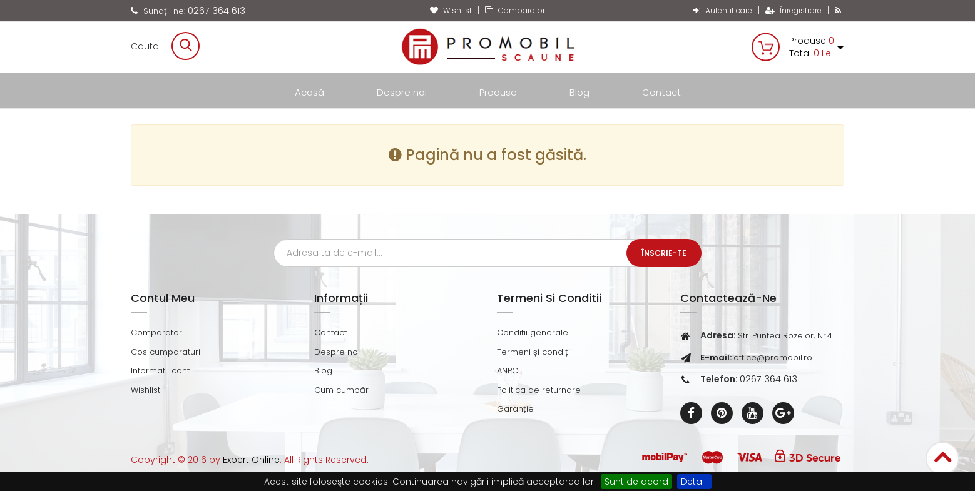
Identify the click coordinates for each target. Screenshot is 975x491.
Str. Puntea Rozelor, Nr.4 (785, 336)
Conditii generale (532, 332)
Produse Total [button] (816, 46)
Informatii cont (160, 371)
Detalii (694, 481)
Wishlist (451, 10)
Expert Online (251, 459)
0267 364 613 (216, 10)
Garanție (515, 409)
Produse (498, 92)
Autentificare (722, 10)
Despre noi (402, 92)
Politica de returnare (539, 390)
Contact (661, 92)
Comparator (515, 10)
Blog (579, 92)
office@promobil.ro (772, 357)
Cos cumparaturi (165, 352)
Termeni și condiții (534, 352)
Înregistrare (793, 10)
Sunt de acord (636, 481)
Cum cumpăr (341, 390)
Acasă (309, 92)
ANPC (507, 371)
